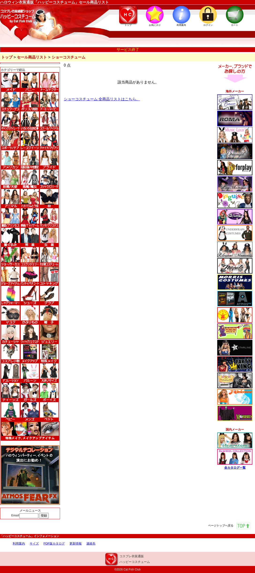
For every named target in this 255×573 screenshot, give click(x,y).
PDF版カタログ (54, 543)
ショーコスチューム (68, 57)
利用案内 (19, 543)
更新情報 (75, 543)
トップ (6, 57)
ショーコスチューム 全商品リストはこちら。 (102, 99)
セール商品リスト (32, 57)
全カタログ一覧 (235, 467)
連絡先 (90, 543)
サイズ (34, 543)
